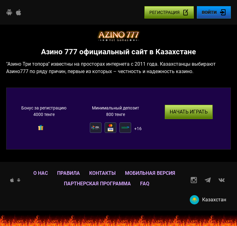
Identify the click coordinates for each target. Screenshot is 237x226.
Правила (68, 173)
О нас (40, 173)
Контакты (102, 173)
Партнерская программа (97, 184)
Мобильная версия (150, 173)
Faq (144, 184)
